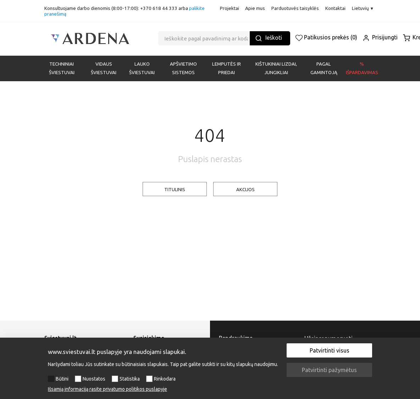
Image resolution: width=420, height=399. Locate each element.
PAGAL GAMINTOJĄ (323, 68)
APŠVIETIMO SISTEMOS (183, 68)
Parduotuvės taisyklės (295, 8)
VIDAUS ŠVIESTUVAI (103, 68)
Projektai (229, 8)
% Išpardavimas (362, 68)
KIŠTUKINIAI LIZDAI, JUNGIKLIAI (276, 68)
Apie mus (255, 8)
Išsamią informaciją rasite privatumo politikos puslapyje (107, 389)
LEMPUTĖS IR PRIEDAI (226, 68)
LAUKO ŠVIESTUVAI (142, 68)
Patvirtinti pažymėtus (329, 370)
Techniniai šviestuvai (61, 68)
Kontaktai (335, 8)
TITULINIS (174, 189)
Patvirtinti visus (329, 350)
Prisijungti (380, 37)
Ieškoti (268, 38)
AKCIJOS (245, 189)
